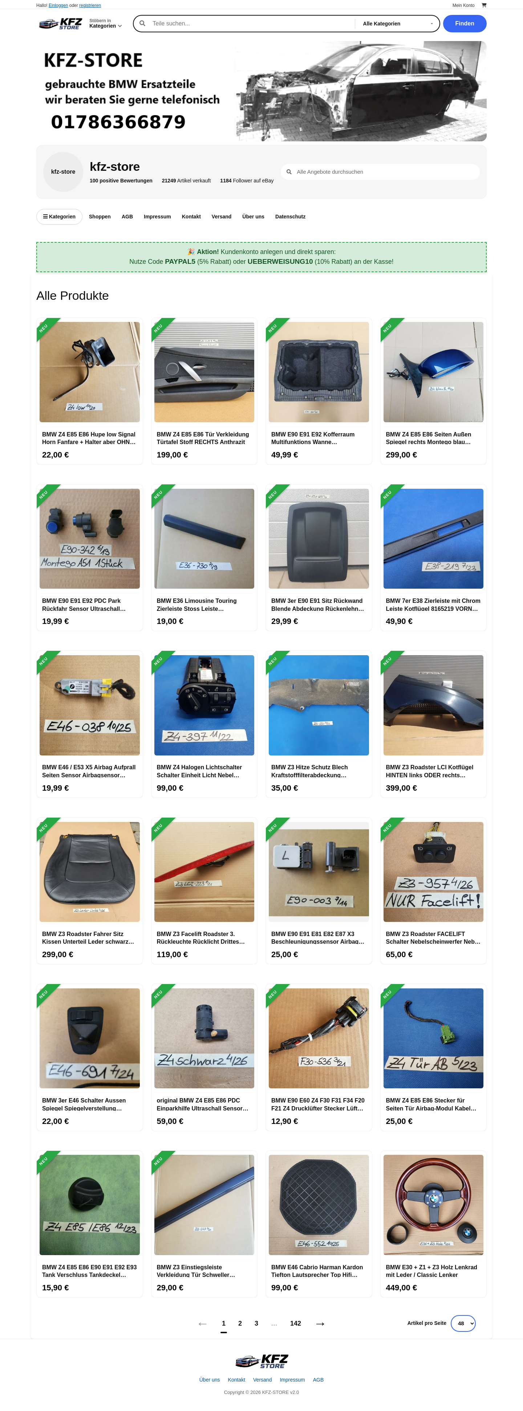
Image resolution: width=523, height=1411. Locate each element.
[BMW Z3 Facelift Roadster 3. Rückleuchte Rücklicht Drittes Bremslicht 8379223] (204, 872)
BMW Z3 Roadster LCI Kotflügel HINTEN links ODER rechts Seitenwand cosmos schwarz (430, 770)
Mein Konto (464, 5)
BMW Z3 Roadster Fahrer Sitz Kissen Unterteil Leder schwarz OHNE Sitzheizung (85, 937)
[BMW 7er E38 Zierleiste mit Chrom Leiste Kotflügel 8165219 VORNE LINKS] (434, 538)
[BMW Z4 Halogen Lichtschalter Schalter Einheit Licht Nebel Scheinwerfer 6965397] (204, 705)
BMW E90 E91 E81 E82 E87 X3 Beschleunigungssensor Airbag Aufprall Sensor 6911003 (314, 937)
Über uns (253, 216)
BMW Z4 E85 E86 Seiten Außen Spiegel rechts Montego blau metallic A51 (428, 437)
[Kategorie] (399, 23)
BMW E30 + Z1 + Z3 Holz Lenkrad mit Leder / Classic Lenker (432, 1270)
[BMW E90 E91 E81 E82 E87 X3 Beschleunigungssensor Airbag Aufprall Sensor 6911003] (319, 872)
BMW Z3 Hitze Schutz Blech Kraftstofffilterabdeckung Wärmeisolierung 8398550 (309, 770)
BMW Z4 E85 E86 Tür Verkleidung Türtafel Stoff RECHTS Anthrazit (203, 437)
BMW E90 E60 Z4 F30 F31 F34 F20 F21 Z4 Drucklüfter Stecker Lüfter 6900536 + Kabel (318, 1103)
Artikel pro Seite (427, 1323)
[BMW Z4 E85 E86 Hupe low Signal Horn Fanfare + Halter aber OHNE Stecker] (90, 372)
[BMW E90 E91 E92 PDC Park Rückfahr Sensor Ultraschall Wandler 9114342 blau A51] (90, 538)
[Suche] (249, 23)
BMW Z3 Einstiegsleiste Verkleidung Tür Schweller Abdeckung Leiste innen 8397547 (202, 1270)
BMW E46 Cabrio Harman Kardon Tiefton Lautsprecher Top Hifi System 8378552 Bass (317, 1270)
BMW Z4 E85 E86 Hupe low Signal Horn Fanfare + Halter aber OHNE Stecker (88, 437)
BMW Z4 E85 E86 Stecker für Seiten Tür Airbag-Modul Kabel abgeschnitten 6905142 (428, 1103)
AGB (127, 216)
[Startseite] (261, 1361)
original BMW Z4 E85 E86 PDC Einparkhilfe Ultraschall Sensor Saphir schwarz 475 (200, 1103)
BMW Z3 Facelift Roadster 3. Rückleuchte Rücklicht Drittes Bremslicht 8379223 (198, 937)
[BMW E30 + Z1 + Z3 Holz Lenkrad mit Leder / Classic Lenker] (434, 1205)
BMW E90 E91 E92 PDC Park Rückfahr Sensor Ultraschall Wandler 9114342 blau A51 (81, 604)
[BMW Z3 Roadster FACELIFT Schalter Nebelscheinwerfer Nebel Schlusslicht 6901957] (434, 872)
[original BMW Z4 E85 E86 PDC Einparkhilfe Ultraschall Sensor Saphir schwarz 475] (204, 1038)
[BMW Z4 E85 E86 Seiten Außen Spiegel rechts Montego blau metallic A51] (434, 372)
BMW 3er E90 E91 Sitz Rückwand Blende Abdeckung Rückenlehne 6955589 (317, 604)
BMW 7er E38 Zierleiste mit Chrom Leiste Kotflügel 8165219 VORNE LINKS (433, 604)
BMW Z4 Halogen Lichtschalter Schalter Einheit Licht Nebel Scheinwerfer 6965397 (199, 770)
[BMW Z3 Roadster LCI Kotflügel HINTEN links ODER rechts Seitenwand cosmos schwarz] (434, 705)
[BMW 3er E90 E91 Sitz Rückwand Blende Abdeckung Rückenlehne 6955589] (319, 538)
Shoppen (100, 216)
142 (295, 1323)
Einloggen (58, 5)
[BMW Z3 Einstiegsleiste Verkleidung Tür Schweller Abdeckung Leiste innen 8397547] (204, 1205)
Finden (464, 23)
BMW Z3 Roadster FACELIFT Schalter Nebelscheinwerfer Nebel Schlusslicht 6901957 (433, 937)
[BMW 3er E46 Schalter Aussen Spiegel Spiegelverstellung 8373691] (90, 1038)
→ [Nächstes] (320, 1323)
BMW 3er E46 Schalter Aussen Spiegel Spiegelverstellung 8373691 (84, 1103)
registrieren (90, 5)
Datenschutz (290, 216)
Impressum (157, 216)
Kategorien (59, 216)
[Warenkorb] (484, 5)
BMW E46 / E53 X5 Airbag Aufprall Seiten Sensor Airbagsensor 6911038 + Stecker (89, 770)
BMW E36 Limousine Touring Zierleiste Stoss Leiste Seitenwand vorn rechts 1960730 (202, 604)
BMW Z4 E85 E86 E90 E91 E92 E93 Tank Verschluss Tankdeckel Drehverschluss (89, 1270)
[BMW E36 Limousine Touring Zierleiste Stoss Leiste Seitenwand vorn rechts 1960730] (204, 538)
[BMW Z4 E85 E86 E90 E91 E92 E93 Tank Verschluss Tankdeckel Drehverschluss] (90, 1205)
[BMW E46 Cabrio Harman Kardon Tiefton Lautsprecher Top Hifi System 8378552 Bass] (319, 1205)
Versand (221, 216)
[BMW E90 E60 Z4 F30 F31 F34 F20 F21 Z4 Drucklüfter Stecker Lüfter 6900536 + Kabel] (319, 1038)
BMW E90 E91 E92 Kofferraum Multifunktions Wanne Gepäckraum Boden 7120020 (312, 437)
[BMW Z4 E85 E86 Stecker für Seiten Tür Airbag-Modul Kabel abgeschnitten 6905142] (434, 1038)
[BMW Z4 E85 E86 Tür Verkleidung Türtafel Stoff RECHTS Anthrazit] (204, 372)
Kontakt (191, 216)
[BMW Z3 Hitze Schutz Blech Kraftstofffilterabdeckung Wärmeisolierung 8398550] (319, 705)
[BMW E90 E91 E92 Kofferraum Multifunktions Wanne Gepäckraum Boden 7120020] (319, 372)
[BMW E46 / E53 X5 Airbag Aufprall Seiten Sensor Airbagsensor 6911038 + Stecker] (90, 705)
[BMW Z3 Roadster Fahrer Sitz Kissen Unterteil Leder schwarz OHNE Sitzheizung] (90, 872)
